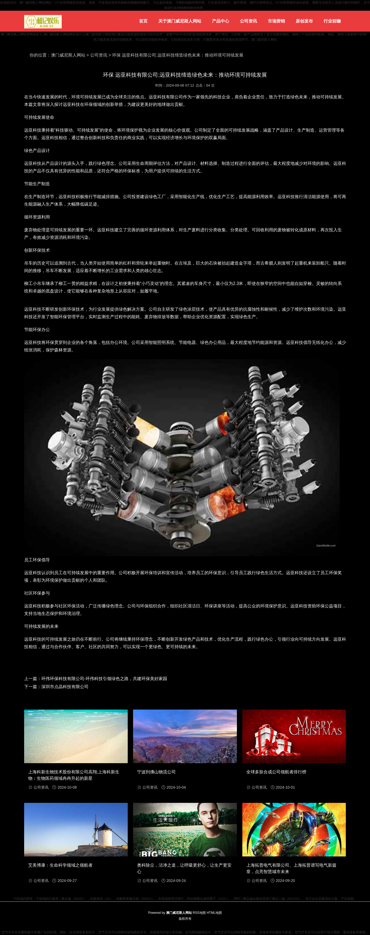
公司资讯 (248, 21)
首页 (143, 21)
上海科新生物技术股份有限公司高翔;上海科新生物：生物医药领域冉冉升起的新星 (73, 775)
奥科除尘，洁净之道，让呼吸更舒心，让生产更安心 (184, 868)
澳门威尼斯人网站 (68, 55)
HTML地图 (214, 913)
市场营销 (276, 21)
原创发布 (304, 21)
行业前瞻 (332, 21)
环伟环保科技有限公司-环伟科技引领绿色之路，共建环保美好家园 (104, 678)
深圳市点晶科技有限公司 (65, 686)
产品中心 (220, 21)
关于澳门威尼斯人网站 (179, 21)
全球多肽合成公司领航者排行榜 (276, 772)
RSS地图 (199, 913)
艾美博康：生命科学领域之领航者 (60, 865)
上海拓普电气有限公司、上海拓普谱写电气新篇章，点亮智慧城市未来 (291, 868)
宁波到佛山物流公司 (156, 772)
